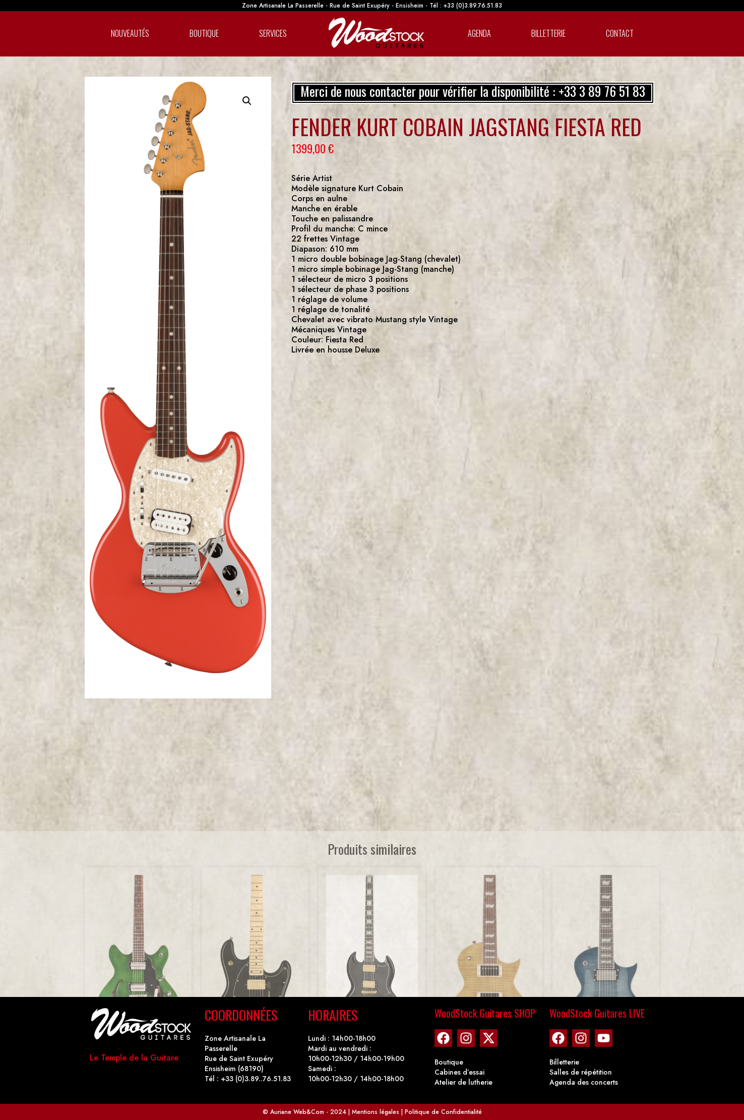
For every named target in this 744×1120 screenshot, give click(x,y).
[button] (247, 101)
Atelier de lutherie (463, 1082)
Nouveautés (130, 33)
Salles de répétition (580, 1072)
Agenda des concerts (583, 1082)
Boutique (204, 33)
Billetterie (548, 33)
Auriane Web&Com (297, 1111)
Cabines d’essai (459, 1072)
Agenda (479, 33)
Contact (620, 33)
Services (273, 33)
